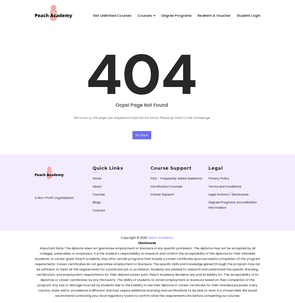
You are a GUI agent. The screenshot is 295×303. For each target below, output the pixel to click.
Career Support (162, 194)
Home (97, 178)
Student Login (248, 15)
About (97, 186)
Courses (145, 15)
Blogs (97, 202)
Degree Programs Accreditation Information (232, 205)
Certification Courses (166, 186)
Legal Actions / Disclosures (228, 194)
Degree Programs (176, 15)
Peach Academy (160, 238)
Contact (99, 210)
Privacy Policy (218, 178)
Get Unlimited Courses (112, 15)
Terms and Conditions (224, 186)
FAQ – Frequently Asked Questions (176, 178)
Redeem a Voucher (214, 15)
